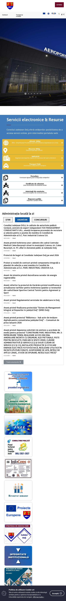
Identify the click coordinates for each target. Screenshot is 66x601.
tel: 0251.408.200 (22, 540)
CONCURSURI (40, 219)
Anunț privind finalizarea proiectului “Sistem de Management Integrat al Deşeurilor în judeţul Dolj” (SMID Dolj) (32, 308)
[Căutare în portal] (64, 14)
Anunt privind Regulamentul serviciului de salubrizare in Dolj (32, 300)
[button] (13, 362)
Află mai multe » (38, 597)
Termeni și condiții (19, 15)
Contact (5, 15)
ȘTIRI (8, 219)
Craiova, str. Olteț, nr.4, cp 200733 (29, 537)
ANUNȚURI (22, 219)
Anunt (14, 238)
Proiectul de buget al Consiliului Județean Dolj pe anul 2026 (31, 255)
